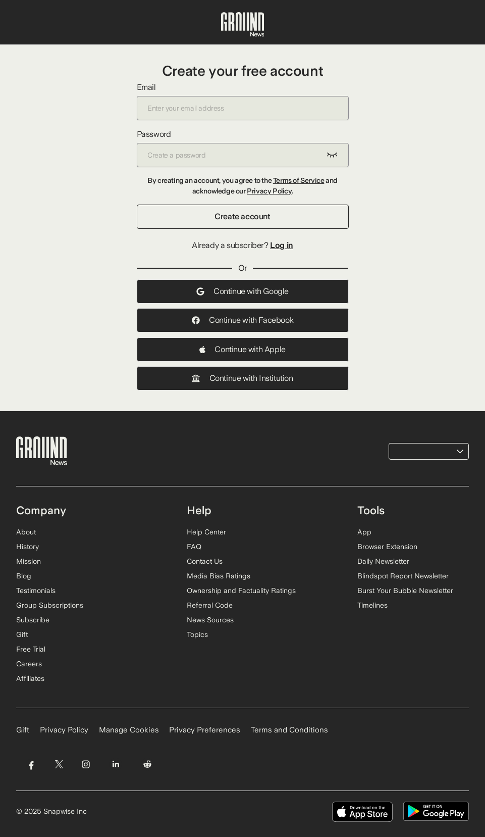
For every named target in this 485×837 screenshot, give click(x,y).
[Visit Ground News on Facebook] (31, 764)
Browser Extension (387, 547)
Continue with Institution (242, 378)
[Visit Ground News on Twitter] (59, 764)
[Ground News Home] (242, 24)
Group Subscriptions (49, 605)
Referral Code (210, 605)
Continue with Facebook (242, 320)
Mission (28, 561)
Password (243, 148)
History (27, 547)
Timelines (372, 605)
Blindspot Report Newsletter (403, 576)
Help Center (206, 532)
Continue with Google (242, 291)
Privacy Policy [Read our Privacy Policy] (64, 729)
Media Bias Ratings (218, 576)
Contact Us (205, 561)
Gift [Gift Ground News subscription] (22, 729)
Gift (22, 634)
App (364, 532)
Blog (23, 576)
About (26, 532)
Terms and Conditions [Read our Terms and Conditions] (289, 729)
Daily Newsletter (383, 561)
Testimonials (36, 590)
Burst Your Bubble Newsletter (405, 590)
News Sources (210, 620)
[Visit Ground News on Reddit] (148, 764)
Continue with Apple (242, 349)
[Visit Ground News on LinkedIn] (116, 764)
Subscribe (32, 620)
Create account (242, 216)
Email (243, 101)
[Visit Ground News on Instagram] (85, 764)
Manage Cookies (129, 729)
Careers (29, 664)
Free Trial (30, 649)
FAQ (194, 547)
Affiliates (30, 678)
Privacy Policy (269, 191)
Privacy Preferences (204, 729)
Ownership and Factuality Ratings (241, 590)
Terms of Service (299, 180)
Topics (197, 634)
